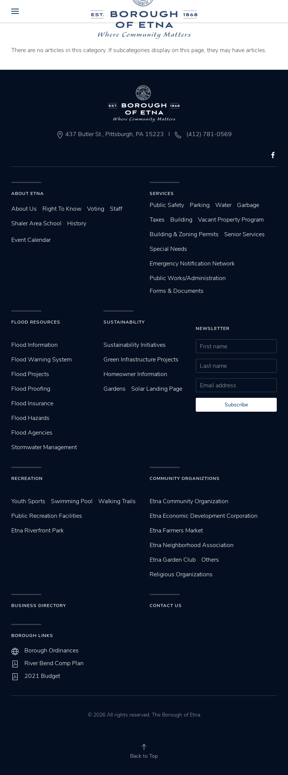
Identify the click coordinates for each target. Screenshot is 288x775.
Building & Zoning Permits (184, 234)
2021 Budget (42, 676)
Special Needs (168, 249)
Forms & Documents (177, 291)
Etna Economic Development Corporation (204, 516)
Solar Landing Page (156, 389)
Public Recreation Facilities (46, 516)
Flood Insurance (32, 403)
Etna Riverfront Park (37, 530)
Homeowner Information (135, 374)
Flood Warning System (41, 359)
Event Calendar (31, 240)
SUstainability (124, 322)
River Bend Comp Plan (54, 663)
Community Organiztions (185, 478)
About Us (24, 209)
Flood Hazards (30, 418)
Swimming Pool (72, 501)
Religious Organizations (181, 574)
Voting (95, 209)
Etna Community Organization (189, 501)
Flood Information (34, 345)
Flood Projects (30, 374)
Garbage (248, 205)
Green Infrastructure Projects (141, 359)
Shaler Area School (36, 223)
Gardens (115, 389)
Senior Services (244, 234)
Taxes (157, 220)
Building (181, 220)
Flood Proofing (30, 389)
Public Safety (167, 205)
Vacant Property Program (231, 220)
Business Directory (38, 606)
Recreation (27, 478)
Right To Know (61, 209)
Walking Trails (117, 501)
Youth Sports (28, 501)
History (76, 223)
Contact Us (166, 606)
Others (210, 560)
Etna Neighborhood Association (192, 545)
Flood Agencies (31, 433)
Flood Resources (35, 322)
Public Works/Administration (188, 278)
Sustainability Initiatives (135, 345)
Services (162, 193)
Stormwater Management (44, 447)
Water (223, 205)
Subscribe (236, 404)
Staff (116, 209)
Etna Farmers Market (176, 530)
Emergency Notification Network (192, 263)
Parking (200, 205)
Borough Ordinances (51, 650)
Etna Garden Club (173, 560)
